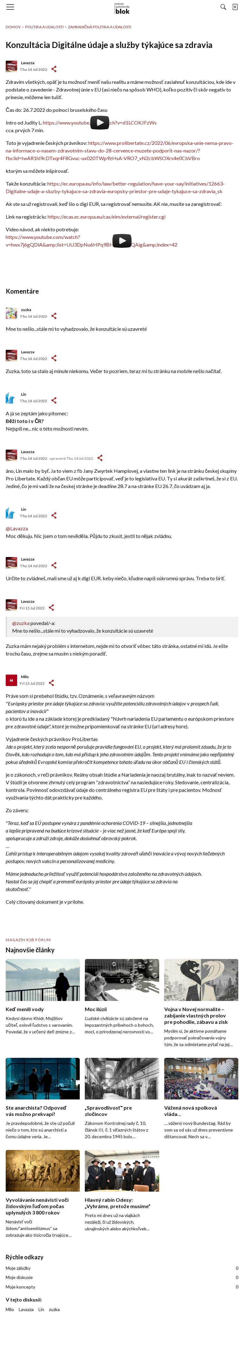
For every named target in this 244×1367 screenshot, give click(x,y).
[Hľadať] (223, 7)
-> (53, 316)
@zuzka (21, 623)
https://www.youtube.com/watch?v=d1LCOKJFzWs (100, 122)
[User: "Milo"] (11, 680)
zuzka (26, 309)
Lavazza (27, 62)
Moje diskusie (122, 1277)
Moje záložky (122, 1268)
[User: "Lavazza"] (11, 66)
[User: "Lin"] (11, 397)
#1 (53, 69)
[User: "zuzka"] (11, 313)
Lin (23, 394)
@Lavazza (17, 528)
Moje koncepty (122, 1287)
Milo (25, 676)
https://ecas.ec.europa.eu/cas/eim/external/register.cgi (107, 217)
